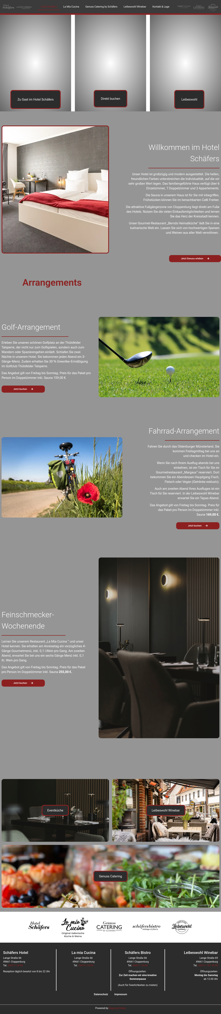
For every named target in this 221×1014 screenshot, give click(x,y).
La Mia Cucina (71, 6)
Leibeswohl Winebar (135, 6)
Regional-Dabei (117, 1008)
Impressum (120, 994)
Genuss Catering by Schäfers (101, 6)
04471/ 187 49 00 (208, 965)
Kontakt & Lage (160, 6)
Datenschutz (101, 994)
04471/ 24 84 (15, 965)
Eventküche (55, 810)
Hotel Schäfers (49, 6)
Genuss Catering (110, 876)
